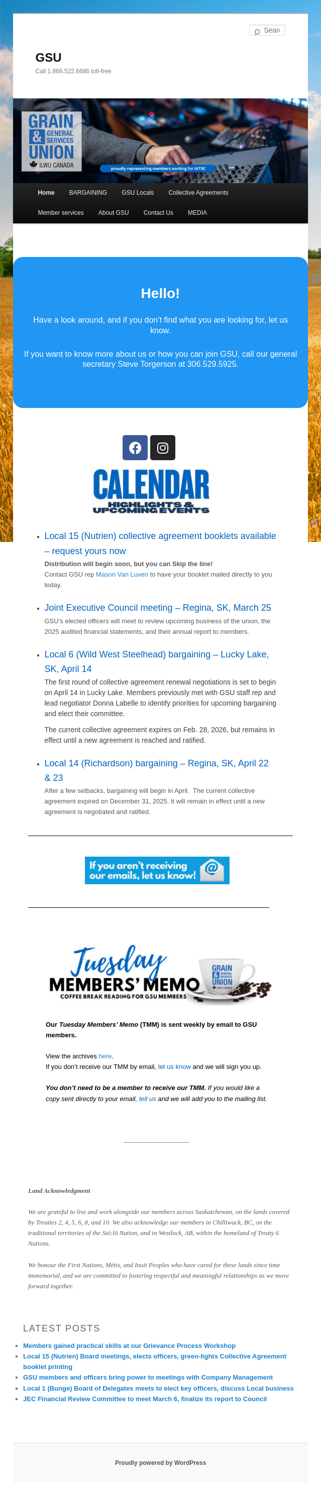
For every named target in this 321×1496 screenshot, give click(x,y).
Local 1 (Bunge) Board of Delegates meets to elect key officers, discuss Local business (158, 1388)
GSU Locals (138, 192)
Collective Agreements (198, 192)
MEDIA (197, 212)
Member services (60, 212)
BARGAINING (88, 192)
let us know (174, 1066)
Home (46, 192)
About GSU (113, 212)
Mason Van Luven (122, 574)
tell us (147, 1099)
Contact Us (158, 212)
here (105, 1056)
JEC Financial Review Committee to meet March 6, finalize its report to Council (145, 1399)
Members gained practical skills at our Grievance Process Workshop (129, 1345)
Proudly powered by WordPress (160, 1462)
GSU (49, 57)
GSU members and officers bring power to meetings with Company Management (148, 1377)
